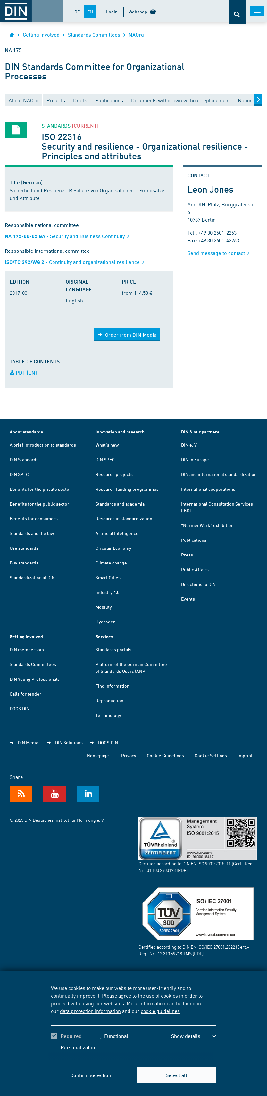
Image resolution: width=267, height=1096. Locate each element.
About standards (26, 431)
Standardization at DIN (32, 577)
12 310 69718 (170, 953)
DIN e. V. (189, 445)
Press (187, 554)
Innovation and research (120, 431)
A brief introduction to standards (43, 445)
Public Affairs (195, 569)
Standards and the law (32, 533)
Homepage (98, 755)
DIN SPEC (19, 474)
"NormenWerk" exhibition (207, 525)
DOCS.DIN (19, 708)
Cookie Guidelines (165, 755)
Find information (112, 685)
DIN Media (28, 742)
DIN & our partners (200, 431)
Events (188, 599)
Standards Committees (94, 34)
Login (112, 11)
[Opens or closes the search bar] (237, 12)
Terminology (108, 715)
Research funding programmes (127, 489)
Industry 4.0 (107, 592)
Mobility (104, 607)
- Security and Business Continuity (69, 236)
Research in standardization (124, 518)
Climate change (111, 562)
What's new (107, 445)
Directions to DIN (198, 584)
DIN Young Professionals (35, 679)
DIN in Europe (195, 459)
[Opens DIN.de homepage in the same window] (12, 34)
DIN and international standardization (219, 474)
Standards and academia (120, 504)
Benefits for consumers (34, 518)
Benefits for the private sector (40, 489)
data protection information (90, 1010)
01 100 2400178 (161, 870)
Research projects (114, 474)
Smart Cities (108, 577)
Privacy (128, 755)
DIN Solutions (69, 742)
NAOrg (136, 34)
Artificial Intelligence (117, 533)
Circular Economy (113, 548)
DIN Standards (24, 459)
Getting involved (41, 34)
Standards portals (113, 649)
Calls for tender (25, 693)
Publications (193, 540)
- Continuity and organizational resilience (77, 262)
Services (104, 636)
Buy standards (24, 562)
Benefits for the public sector (39, 504)
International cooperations (208, 489)
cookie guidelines (160, 1010)
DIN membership (27, 649)
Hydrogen (106, 621)
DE (77, 11)
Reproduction (109, 700)
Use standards (24, 548)
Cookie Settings (211, 755)
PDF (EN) (23, 372)
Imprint (245, 755)
